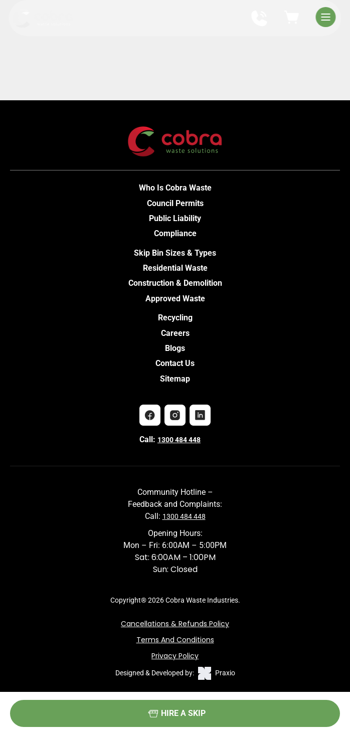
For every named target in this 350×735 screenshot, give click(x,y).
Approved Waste (175, 298)
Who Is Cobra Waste (175, 188)
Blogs (175, 348)
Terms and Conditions (175, 640)
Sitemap (175, 379)
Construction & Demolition (175, 283)
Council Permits (175, 203)
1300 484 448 (179, 440)
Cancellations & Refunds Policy (175, 624)
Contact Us (175, 363)
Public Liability (175, 218)
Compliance (175, 233)
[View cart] (292, 18)
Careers (175, 333)
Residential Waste (175, 268)
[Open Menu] (325, 18)
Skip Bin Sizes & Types (175, 253)
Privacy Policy (175, 656)
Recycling (175, 317)
